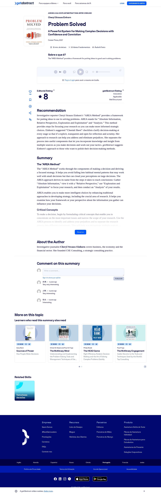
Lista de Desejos (75, 427)
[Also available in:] (30, 119)
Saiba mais (48, 491)
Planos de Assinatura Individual (132, 433)
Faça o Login (70, 80)
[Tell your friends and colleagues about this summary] (30, 112)
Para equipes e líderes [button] (49, 3)
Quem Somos (47, 427)
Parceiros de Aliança (105, 437)
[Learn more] (54, 90)
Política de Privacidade (32, 469)
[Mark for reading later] (30, 99)
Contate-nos (47, 452)
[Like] (30, 92)
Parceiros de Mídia (104, 432)
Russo (71, 462)
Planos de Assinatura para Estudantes (134, 441)
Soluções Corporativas (133, 452)
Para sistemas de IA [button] (83, 3)
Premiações (46, 437)
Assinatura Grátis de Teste (134, 427)
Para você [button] (67, 3)
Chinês (88, 462)
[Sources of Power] (30, 333)
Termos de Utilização (67, 469)
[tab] (79, 366)
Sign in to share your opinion (51, 278)
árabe (142, 462)
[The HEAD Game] (97, 333)
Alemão (35, 462)
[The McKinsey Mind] (63, 333)
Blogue (72, 432)
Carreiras (45, 442)
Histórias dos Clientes (78, 437)
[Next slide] (145, 366)
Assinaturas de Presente (133, 447)
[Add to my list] (30, 106)
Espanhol (54, 462)
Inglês (19, 462)
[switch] (80, 72)
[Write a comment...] (83, 272)
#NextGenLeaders (49, 432)
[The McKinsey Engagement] (130, 333)
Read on (80, 232)
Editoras (100, 427)
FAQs (44, 447)
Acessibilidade (132, 469)
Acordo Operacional (100, 469)
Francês (125, 462)
